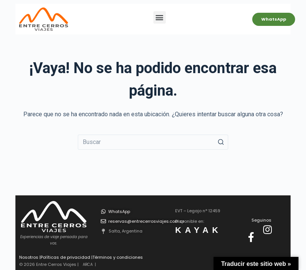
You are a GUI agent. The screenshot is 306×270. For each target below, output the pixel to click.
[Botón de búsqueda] (220, 142)
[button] (159, 17)
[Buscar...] (153, 142)
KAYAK (198, 230)
